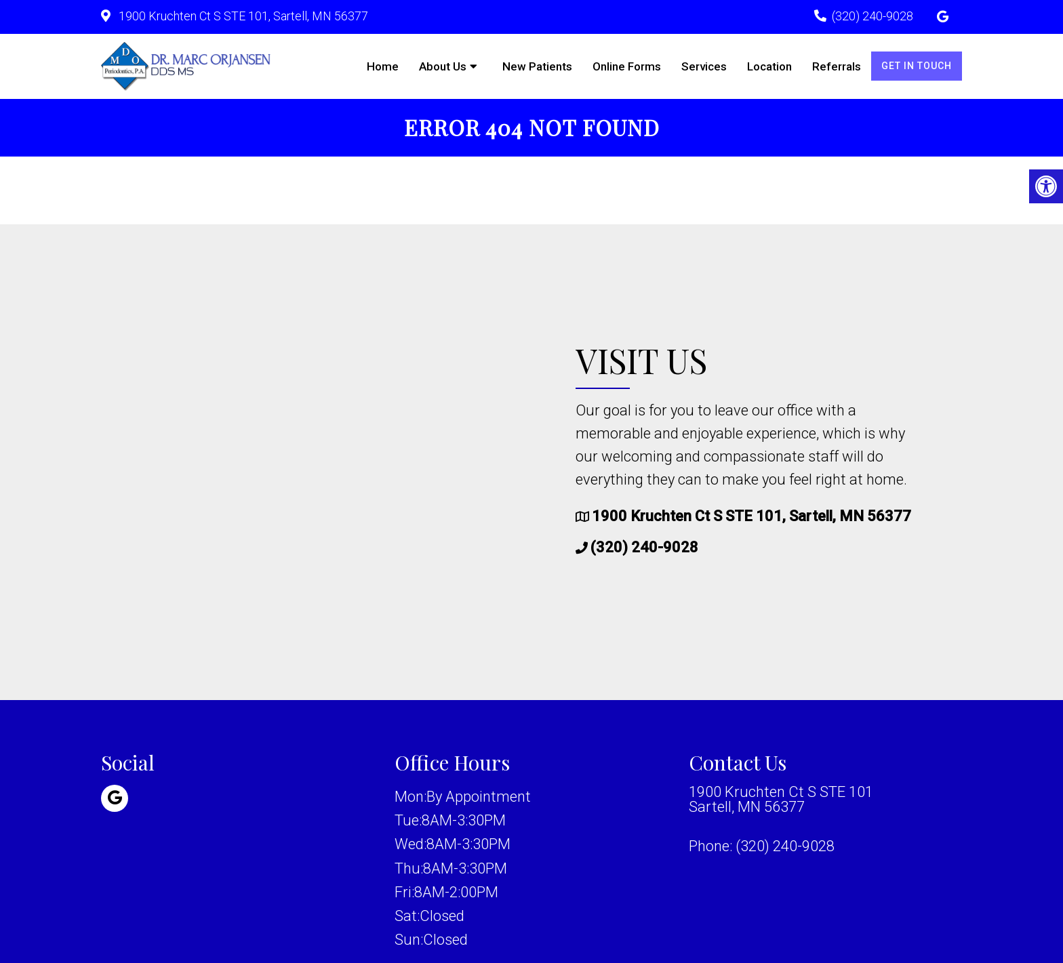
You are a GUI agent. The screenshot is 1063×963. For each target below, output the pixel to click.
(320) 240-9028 (872, 16)
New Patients (537, 66)
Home (383, 66)
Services (704, 66)
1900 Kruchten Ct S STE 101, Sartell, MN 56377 (242, 16)
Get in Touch (916, 65)
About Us (442, 66)
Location (769, 66)
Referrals (836, 66)
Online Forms (627, 66)
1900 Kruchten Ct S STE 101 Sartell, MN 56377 (781, 800)
